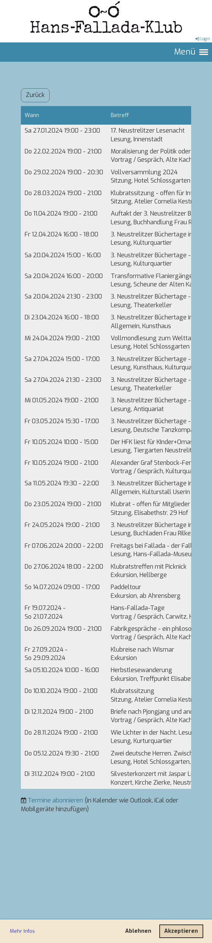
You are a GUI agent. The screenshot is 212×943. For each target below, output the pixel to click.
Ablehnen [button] (138, 931)
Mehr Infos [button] (22, 931)
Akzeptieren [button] (181, 931)
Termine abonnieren (55, 800)
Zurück (35, 95)
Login (202, 38)
